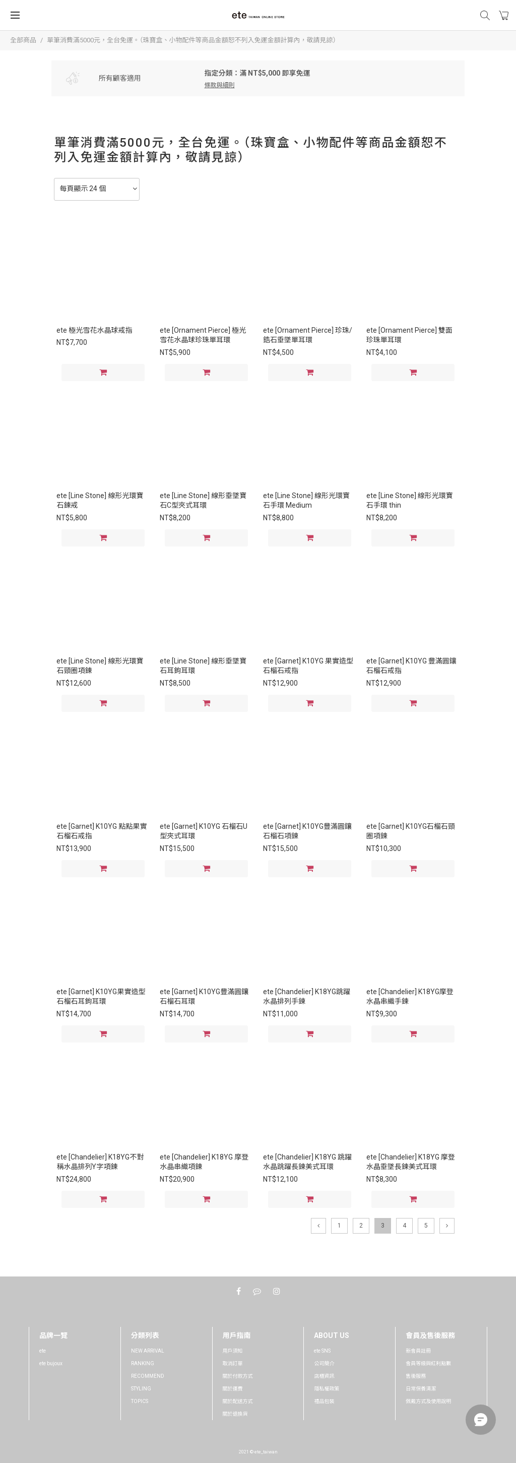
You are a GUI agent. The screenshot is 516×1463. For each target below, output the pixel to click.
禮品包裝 (324, 1401)
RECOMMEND (147, 1376)
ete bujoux (50, 1363)
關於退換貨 (235, 1414)
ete (42, 1351)
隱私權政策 (326, 1388)
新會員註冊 (418, 1351)
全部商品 (23, 40)
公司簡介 (324, 1363)
